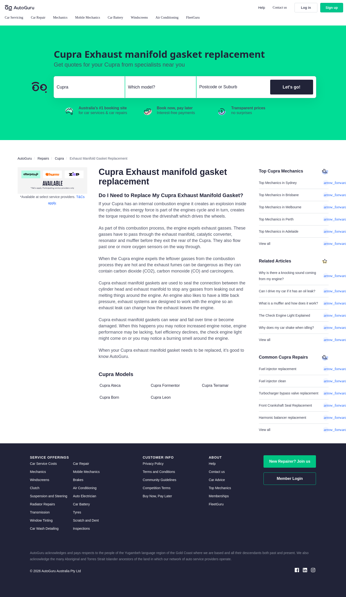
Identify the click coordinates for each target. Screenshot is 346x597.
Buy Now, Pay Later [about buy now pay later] (157, 496)
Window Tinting (41, 520)
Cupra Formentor (165, 385)
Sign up (331, 8)
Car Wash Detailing (44, 528)
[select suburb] (231, 87)
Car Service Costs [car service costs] (43, 464)
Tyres (77, 512)
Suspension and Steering (48, 496)
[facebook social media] (297, 570)
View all (294, 243)
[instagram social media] (313, 570)
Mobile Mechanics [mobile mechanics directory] (86, 472)
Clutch (35, 488)
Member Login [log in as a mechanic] (290, 479)
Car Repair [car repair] (81, 464)
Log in (306, 8)
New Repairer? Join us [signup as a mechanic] (289, 461)
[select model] (158, 87)
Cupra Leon (161, 397)
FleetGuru (193, 17)
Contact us (280, 7)
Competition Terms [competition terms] (156, 488)
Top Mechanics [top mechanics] (220, 488)
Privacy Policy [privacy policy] (153, 464)
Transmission (40, 512)
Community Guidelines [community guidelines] (159, 480)
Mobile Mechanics (87, 17)
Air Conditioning (85, 488)
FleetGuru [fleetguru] (216, 504)
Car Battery (81, 504)
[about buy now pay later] (52, 180)
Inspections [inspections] (81, 528)
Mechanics (60, 17)
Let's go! (291, 87)
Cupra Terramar (215, 385)
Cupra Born (109, 397)
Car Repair (38, 17)
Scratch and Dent (86, 520)
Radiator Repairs (42, 504)
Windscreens (39, 480)
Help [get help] (212, 464)
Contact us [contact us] (217, 472)
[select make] (87, 87)
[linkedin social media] (305, 570)
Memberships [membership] (219, 496)
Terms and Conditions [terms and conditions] (159, 472)
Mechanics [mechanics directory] (38, 472)
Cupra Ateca (110, 385)
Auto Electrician (84, 496)
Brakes (78, 480)
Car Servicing (14, 17)
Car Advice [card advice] (217, 480)
